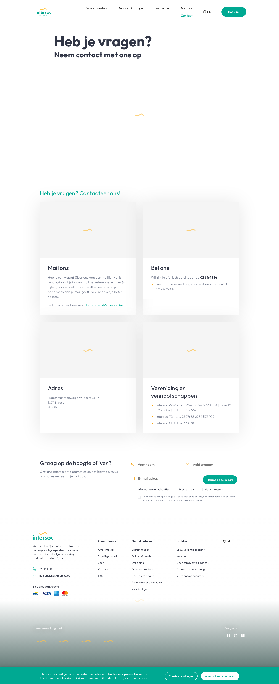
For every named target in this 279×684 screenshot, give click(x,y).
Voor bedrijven (140, 589)
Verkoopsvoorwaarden (190, 576)
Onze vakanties (96, 8)
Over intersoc (106, 549)
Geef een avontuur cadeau (193, 562)
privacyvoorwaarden (207, 496)
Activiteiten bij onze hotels (147, 582)
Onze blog (138, 562)
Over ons (186, 8)
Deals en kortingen (131, 8)
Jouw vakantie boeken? (191, 549)
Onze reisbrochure (142, 569)
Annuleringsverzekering (191, 569)
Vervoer (181, 556)
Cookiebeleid (140, 678)
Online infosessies (142, 556)
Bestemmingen (140, 549)
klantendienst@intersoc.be (103, 305)
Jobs (101, 562)
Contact (187, 16)
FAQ (101, 576)
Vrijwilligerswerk (107, 556)
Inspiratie (162, 8)
